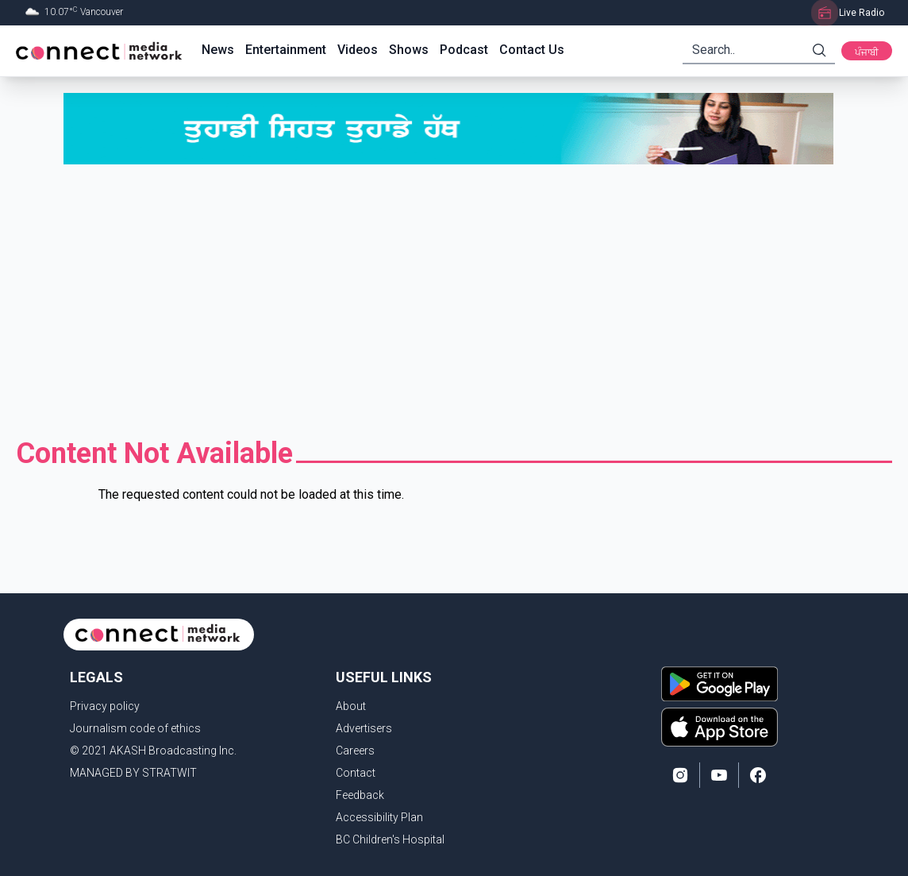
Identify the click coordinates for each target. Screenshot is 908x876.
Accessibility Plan (379, 817)
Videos (357, 49)
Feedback (360, 795)
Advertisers (364, 728)
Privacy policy (105, 706)
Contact (355, 772)
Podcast (464, 49)
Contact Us (531, 49)
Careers (355, 750)
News (218, 49)
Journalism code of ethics (135, 728)
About (351, 706)
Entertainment (285, 49)
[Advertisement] (454, 301)
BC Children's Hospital (390, 839)
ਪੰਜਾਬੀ (867, 52)
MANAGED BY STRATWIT (133, 772)
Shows (409, 49)
